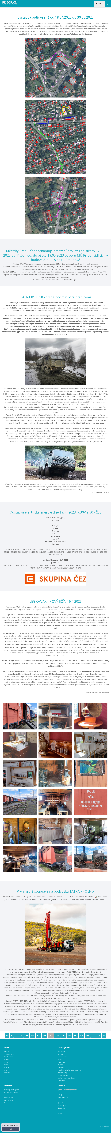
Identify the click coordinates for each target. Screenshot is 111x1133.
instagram (62, 1105)
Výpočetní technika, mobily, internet (69, 1070)
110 (75, 1035)
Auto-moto (61, 1067)
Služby (60, 1059)
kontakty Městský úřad (12, 1090)
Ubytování (61, 1054)
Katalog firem (8, 1057)
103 (38, 1035)
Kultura (6, 1059)
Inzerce (6, 1067)
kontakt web (8, 1103)
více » (60, 1113)
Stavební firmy (62, 1073)
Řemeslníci (61, 1062)
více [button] (17, 1125)
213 (93, 1035)
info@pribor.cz (63, 1095)
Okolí (6, 1065)
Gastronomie (62, 1052)
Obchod (60, 1065)
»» (104, 1035)
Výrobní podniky (63, 1075)
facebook (62, 1103)
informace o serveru (11, 1092)
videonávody (8, 1100)
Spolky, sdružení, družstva (66, 1078)
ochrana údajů (9, 1098)
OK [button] (11, 1129)
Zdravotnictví (62, 1081)
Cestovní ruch (62, 1057)
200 (87, 1035)
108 (69, 1035)
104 (44, 1035)
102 (32, 1035)
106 (57, 1035)
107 (63, 1035)
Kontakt (7, 1073)
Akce (5, 1070)
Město (6, 1052)
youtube (62, 1108)
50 (21, 1035)
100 (26, 1035)
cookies (6, 1095)
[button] (99, 3)
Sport (6, 1062)
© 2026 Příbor (104, 1126)
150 (81, 1035)
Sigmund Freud (9, 1054)
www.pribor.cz (63, 1098)
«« (7, 1035)
